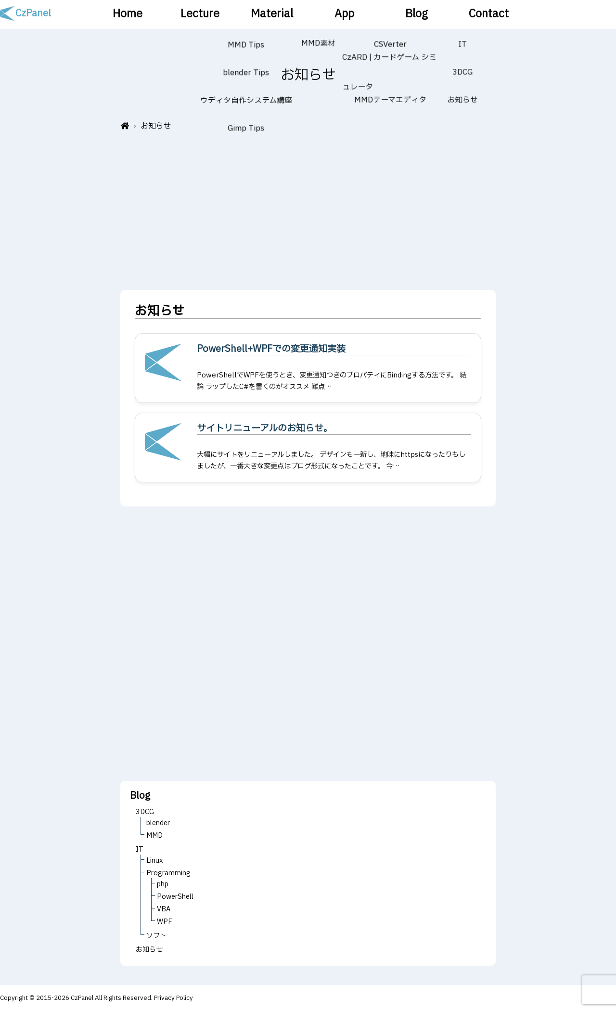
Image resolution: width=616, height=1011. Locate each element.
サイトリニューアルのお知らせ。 (265, 428)
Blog (416, 14)
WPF (164, 922)
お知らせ (149, 950)
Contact (488, 14)
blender (158, 823)
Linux (154, 860)
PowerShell (175, 897)
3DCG (145, 812)
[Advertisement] (308, 208)
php (162, 884)
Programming (168, 873)
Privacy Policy (173, 998)
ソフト (156, 936)
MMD (154, 835)
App (344, 14)
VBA (163, 909)
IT (139, 849)
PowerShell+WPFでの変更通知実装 (271, 349)
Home (127, 14)
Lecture (199, 14)
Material (272, 14)
